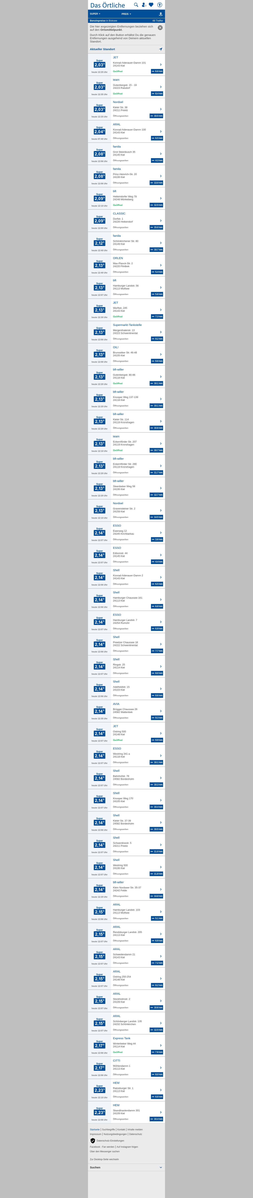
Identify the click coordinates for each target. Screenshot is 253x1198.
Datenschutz (135, 1134)
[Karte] (160, 14)
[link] (160, 28)
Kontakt (121, 1129)
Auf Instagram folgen (127, 1147)
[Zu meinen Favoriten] (151, 5)
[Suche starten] (136, 5)
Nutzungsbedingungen (115, 1134)
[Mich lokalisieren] (126, 49)
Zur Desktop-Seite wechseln (104, 1159)
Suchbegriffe (108, 1129)
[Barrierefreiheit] (160, 5)
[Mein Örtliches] (145, 5)
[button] (107, 1141)
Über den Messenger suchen (105, 1151)
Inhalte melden (135, 1129)
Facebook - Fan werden (102, 1147)
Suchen (95, 1167)
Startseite (95, 1129)
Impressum (95, 1134)
